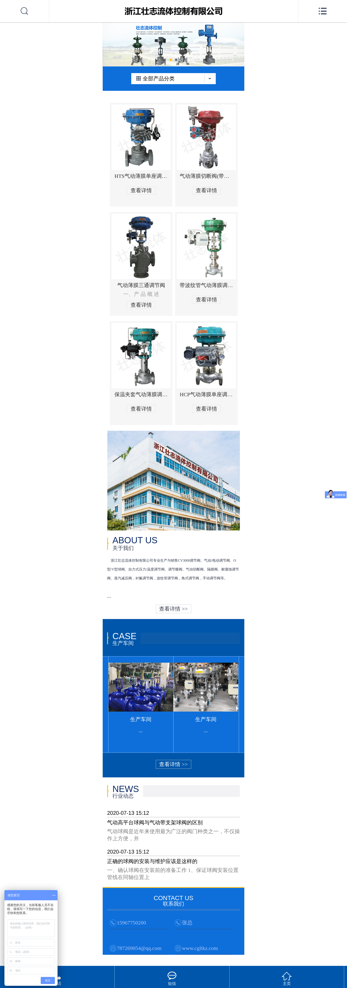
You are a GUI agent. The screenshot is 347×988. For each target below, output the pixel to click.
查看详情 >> (173, 609)
